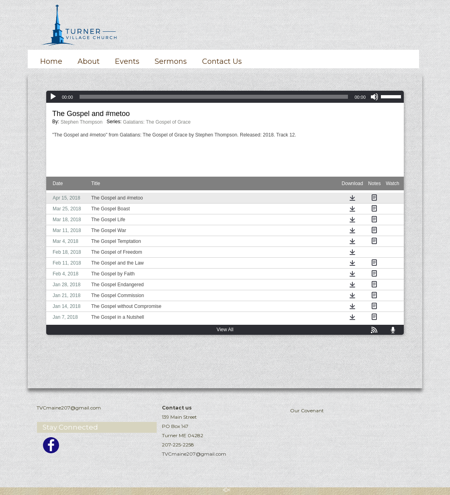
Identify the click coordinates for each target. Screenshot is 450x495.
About (89, 61)
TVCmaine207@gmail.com (194, 454)
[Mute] (374, 97)
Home (51, 61)
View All (225, 329)
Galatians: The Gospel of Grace (157, 122)
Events (127, 61)
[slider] (214, 97)
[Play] (53, 97)
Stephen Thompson (82, 122)
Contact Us (222, 61)
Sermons (171, 61)
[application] (225, 97)
